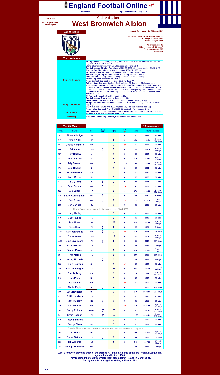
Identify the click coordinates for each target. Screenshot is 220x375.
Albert (75, 135)
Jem (74, 168)
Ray (75, 154)
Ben (75, 200)
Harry (75, 213)
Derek (74, 236)
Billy (74, 163)
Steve (75, 227)
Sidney (75, 172)
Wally (74, 177)
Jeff (75, 149)
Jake (74, 241)
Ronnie (74, 140)
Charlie (75, 273)
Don (74, 222)
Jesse (74, 268)
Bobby (74, 245)
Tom (74, 278)
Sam (74, 231)
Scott (75, 186)
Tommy (74, 250)
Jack (74, 218)
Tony (74, 182)
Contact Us (85, 12)
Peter (75, 158)
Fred (75, 255)
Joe (74, 191)
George (75, 145)
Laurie (74, 195)
